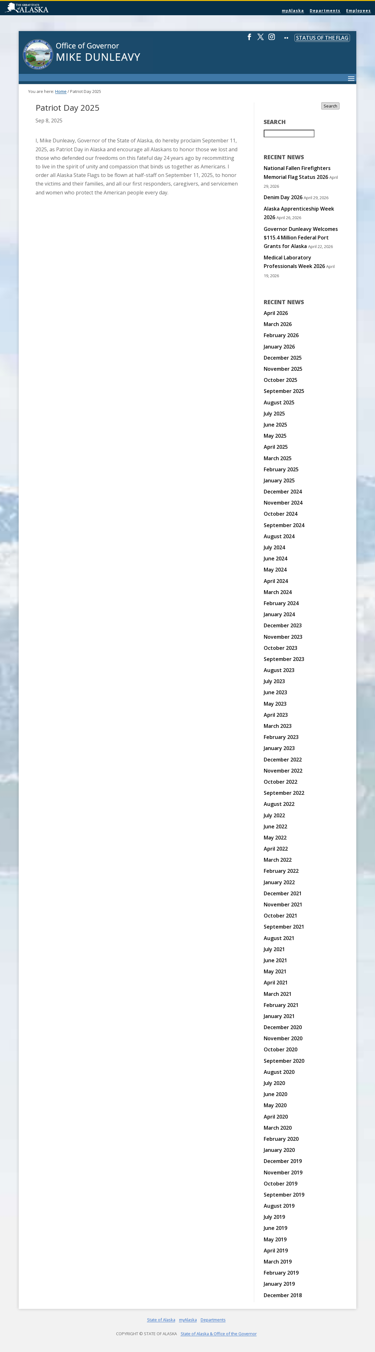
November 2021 (283, 904)
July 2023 (274, 681)
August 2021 (279, 938)
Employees (358, 10)
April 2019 (276, 1250)
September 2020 (284, 1060)
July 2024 (274, 547)
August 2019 (279, 1205)
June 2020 (275, 1094)
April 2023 (276, 714)
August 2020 (279, 1071)
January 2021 (279, 1016)
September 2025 (284, 391)
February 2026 (281, 335)
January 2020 (279, 1149)
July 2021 (274, 949)
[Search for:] (289, 133)
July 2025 (274, 413)
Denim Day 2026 (283, 197)
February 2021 (281, 1005)
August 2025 (279, 402)
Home (61, 91)
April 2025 (276, 446)
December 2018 (283, 1295)
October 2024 (280, 513)
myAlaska (293, 10)
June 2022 (275, 826)
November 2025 (283, 368)
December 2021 (283, 893)
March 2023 (278, 725)
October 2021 (280, 915)
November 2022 (283, 770)
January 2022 (279, 882)
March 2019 (278, 1261)
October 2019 (280, 1183)
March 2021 (278, 993)
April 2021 (276, 982)
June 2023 (275, 692)
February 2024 (281, 603)
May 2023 (275, 703)
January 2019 (279, 1283)
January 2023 (279, 748)
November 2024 (283, 502)
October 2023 (280, 647)
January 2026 (279, 346)
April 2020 (276, 1116)
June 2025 (275, 424)
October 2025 (280, 379)
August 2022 (279, 803)
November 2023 (283, 636)
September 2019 (284, 1194)
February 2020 (281, 1138)
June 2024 (275, 558)
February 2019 (281, 1272)
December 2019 (283, 1161)
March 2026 (278, 324)
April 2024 (276, 581)
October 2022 (280, 781)
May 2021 (275, 971)
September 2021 (284, 926)
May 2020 (275, 1105)
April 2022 (276, 848)
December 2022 (283, 759)
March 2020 (278, 1127)
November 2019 (283, 1172)
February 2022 (281, 870)
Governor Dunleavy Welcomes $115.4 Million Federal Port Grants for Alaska (301, 237)
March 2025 (278, 458)
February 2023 (281, 737)
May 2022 (275, 837)
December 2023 (283, 625)
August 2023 (279, 670)
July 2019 (274, 1216)
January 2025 (279, 480)
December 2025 (283, 357)
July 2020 (274, 1083)
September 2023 (284, 659)
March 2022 (278, 859)
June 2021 (275, 960)
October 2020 (280, 1049)
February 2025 (281, 469)
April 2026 (276, 313)
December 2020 (283, 1027)
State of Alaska (43, 8)
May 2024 (275, 569)
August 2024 (279, 536)
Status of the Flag (322, 37)
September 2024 (284, 525)
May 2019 (275, 1239)
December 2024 (283, 491)
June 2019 (275, 1228)
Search (330, 106)
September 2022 (284, 792)
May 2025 (275, 435)
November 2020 (283, 1038)
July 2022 (274, 815)
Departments (325, 10)
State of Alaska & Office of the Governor (219, 1333)
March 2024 (278, 592)
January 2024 (279, 614)
